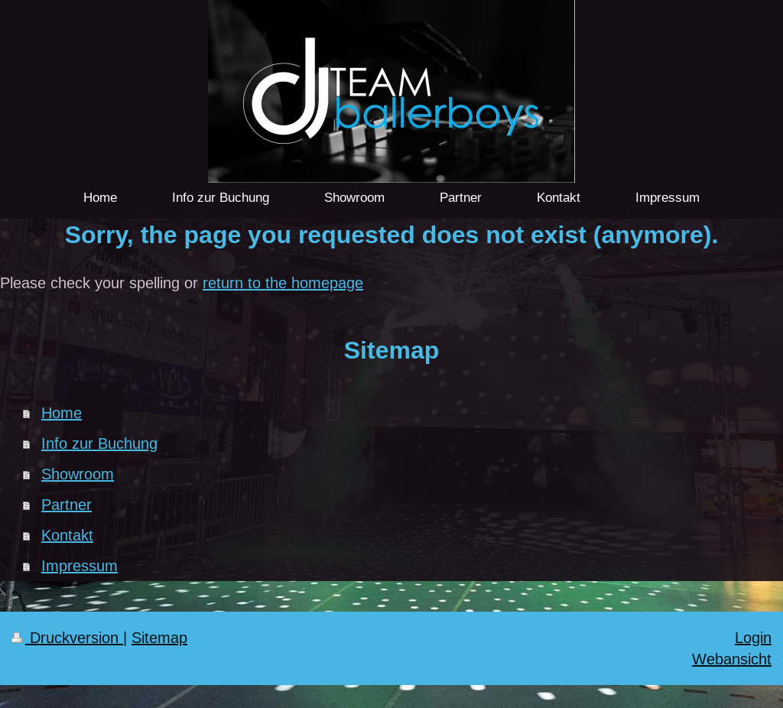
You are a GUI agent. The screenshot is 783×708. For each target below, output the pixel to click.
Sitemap (159, 637)
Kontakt (67, 535)
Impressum (79, 565)
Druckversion (67, 637)
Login (753, 637)
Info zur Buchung (99, 443)
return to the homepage (283, 282)
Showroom (77, 473)
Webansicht (732, 658)
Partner (66, 504)
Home (61, 412)
